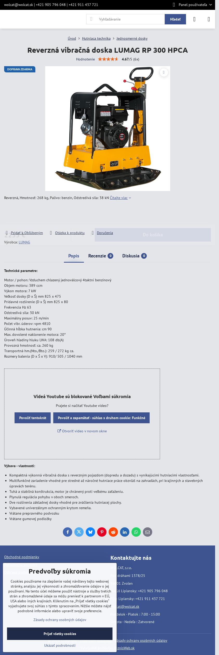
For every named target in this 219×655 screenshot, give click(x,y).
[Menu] (209, 19)
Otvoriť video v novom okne (82, 431)
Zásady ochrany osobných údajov (141, 640)
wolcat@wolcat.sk (124, 606)
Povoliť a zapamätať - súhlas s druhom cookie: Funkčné (101, 417)
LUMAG (24, 242)
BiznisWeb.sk (124, 648)
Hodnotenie (85, 59)
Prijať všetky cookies (60, 633)
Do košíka (153, 215)
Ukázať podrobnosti (60, 645)
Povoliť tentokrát (32, 417)
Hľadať (175, 19)
